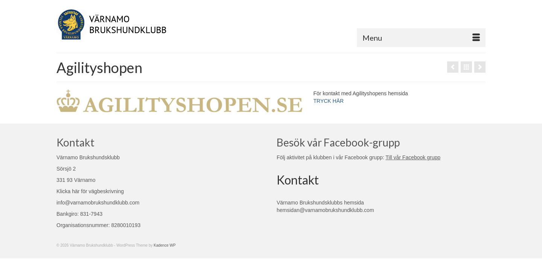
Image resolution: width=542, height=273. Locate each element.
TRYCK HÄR (329, 101)
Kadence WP (164, 245)
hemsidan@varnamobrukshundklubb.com (325, 210)
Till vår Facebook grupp (412, 157)
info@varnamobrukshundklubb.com (97, 203)
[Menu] (421, 37)
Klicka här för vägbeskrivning (90, 191)
